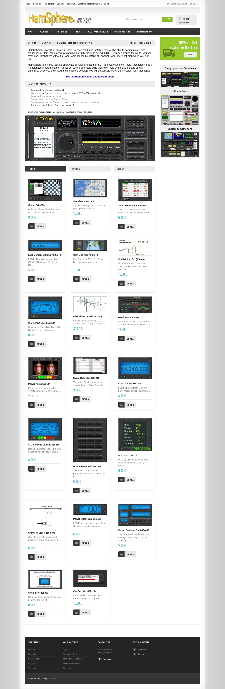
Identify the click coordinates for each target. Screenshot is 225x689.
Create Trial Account (141, 43)
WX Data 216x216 (127, 455)
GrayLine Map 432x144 (85, 255)
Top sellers (49, 4)
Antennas (62, 32)
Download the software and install (47, 90)
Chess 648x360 (36, 205)
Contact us (107, 659)
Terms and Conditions (73, 659)
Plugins (44, 32)
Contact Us (104, 642)
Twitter (141, 654)
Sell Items (67, 668)
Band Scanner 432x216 (130, 317)
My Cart (186, 18)
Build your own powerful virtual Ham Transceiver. (52, 112)
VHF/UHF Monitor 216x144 (132, 205)
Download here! (84, 112)
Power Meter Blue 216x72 (87, 519)
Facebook (142, 649)
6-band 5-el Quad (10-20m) (87, 316)
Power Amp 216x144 (39, 384)
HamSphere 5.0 (144, 31)
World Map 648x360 (83, 201)
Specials (60, 4)
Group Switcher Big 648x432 (133, 530)
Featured (37, 4)
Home (30, 31)
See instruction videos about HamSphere (90, 76)
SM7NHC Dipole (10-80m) (41, 533)
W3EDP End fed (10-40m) (131, 259)
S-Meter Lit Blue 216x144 (41, 323)
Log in (65, 649)
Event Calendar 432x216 (86, 378)
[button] (167, 19)
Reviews (71, 4)
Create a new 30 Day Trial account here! (84, 93)
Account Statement (71, 663)
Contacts (105, 4)
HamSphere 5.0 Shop (38, 678)
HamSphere (46, 93)
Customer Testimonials (88, 4)
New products (34, 659)
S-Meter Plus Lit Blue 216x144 (44, 444)
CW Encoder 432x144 (84, 591)
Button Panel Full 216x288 (87, 466)
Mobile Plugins (122, 31)
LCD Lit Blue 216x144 (129, 383)
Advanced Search (71, 654)
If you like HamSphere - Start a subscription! (52, 105)
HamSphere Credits (98, 31)
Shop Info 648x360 (38, 593)
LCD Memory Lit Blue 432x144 (44, 255)
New (28, 4)
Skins (79, 31)
